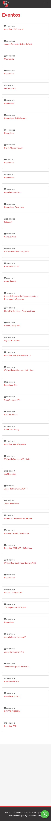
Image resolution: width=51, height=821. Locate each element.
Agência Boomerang (33, 815)
